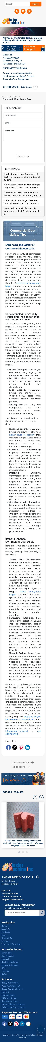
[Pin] (21, 747)
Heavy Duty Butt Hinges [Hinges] (11, 989)
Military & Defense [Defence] (9, 965)
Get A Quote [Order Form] (29, 87)
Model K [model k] (5, 992)
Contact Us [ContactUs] (6, 938)
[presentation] (14, 145)
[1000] (22, 820)
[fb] (4, 1024)
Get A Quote (15, 780)
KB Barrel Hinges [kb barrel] (8, 998)
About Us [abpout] (5, 929)
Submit (23, 157)
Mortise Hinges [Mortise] (8, 995)
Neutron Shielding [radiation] (9, 962)
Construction (7, 956)
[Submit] (42, 913)
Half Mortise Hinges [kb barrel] (10, 1001)
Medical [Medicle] (5, 959)
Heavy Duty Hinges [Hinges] (9, 983)
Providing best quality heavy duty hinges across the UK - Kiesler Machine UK (22, 211)
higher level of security (21, 435)
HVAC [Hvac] (4, 974)
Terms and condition (11, 944)
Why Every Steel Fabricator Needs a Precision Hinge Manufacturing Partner (22, 194)
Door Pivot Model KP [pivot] (10, 986)
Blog (17, 96)
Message (23, 134)
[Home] (13, 21)
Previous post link (23, 762)
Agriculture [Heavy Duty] (6, 953)
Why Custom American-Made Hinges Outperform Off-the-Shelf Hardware (22, 186)
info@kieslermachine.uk (16, 731)
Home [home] (4, 926)
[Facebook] (8, 747)
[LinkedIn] (28, 747)
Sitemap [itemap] (5, 941)
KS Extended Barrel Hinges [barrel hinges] (13, 1007)
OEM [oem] (3, 968)
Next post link (21, 767)
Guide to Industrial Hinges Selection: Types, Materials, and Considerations (21, 201)
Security (5, 971)
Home (6, 96)
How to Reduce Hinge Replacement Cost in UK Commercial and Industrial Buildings (22, 177)
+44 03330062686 (9, 894)
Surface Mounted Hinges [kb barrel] (12, 1004)
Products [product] (5, 932)
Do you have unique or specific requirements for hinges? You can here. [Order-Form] (18, 76)
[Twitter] (15, 747)
